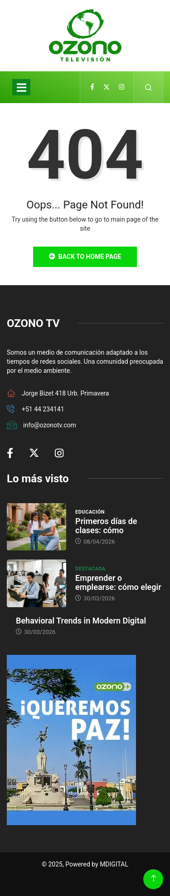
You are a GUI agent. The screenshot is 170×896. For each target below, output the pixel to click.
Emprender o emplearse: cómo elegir (118, 582)
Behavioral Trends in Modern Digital (81, 620)
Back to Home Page (85, 256)
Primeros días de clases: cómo (106, 525)
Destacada (90, 569)
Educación (90, 512)
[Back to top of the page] (153, 878)
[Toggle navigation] (21, 87)
